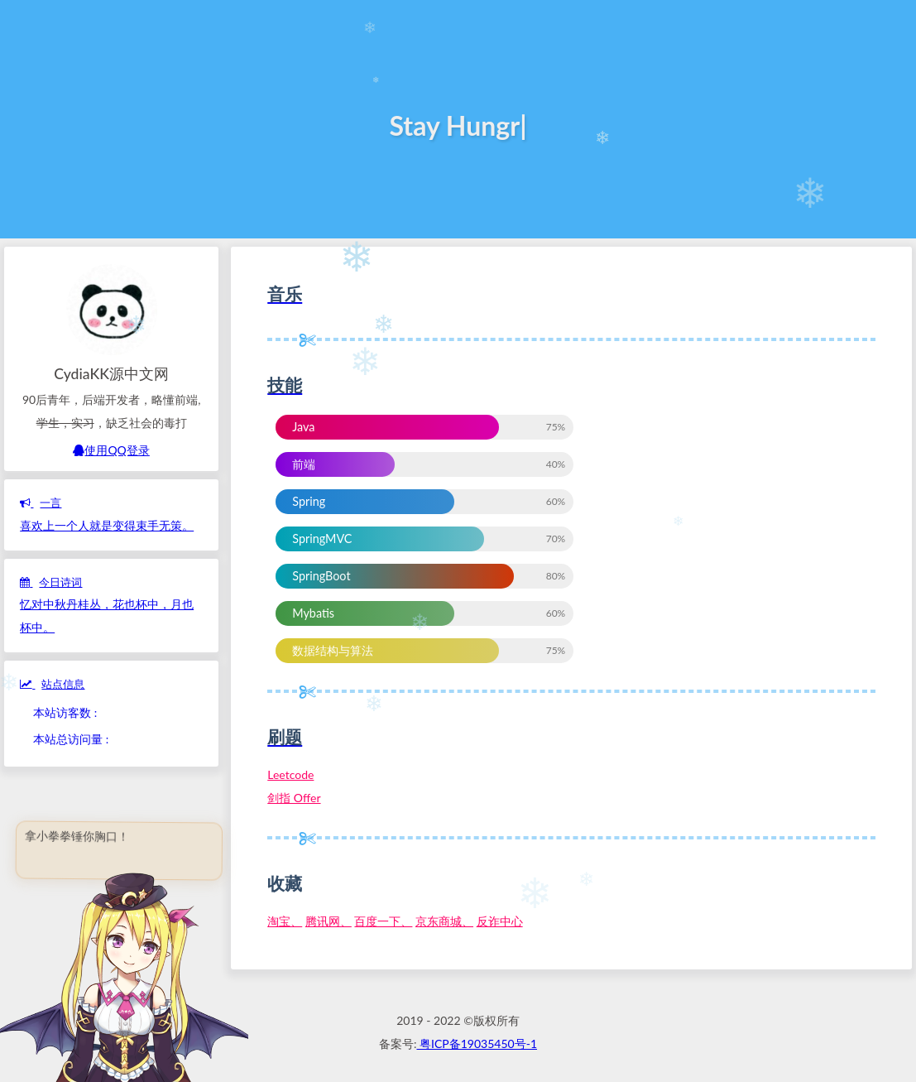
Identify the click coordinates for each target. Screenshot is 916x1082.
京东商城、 (444, 921)
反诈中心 (500, 921)
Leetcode (290, 774)
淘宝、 (284, 921)
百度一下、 (383, 921)
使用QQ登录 (111, 450)
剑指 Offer (293, 798)
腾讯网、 (328, 921)
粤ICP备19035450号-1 (476, 1043)
